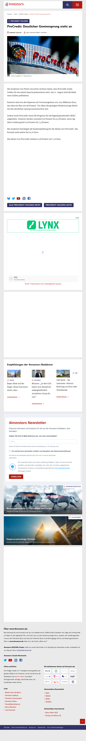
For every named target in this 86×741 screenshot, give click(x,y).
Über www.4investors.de (19, 727)
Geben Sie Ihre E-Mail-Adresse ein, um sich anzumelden (33, 436)
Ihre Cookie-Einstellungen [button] (55, 727)
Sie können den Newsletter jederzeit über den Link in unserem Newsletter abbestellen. (32, 457)
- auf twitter (43, 33)
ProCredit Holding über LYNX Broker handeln (43, 226)
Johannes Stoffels (35, 33)
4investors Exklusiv (11, 695)
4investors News (11, 701)
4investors (9, 14)
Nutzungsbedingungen (62, 468)
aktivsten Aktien (19, 676)
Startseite (7, 727)
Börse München (10, 707)
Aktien (15, 14)
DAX (47, 693)
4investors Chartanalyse (13, 698)
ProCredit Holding (23, 14)
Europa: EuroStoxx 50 (53, 715)
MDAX (48, 696)
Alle (77, 5)
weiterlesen (12, 396)
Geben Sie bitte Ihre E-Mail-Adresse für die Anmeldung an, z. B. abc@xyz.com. (34, 446)
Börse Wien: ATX (52, 712)
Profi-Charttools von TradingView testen (43, 283)
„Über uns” (43, 641)
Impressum (32, 727)
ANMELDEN (16, 477)
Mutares (37, 380)
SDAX (48, 699)
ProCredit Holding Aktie (59, 205)
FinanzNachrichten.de (12, 704)
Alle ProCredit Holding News (24, 205)
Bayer (12, 380)
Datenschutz (41, 727)
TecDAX (48, 702)
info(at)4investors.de (24, 650)
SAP (76, 373)
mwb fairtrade (10, 710)
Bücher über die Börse (13, 692)
